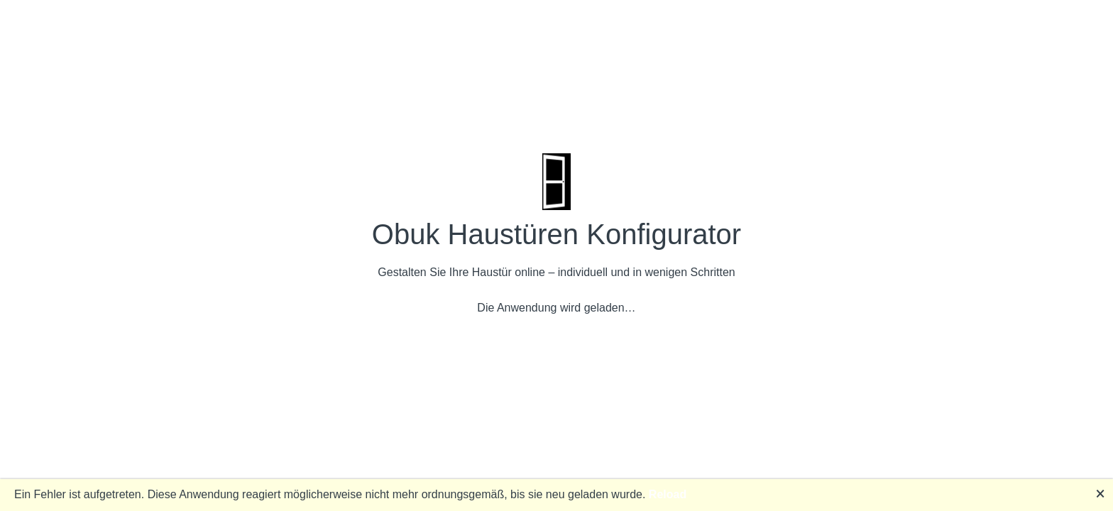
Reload (667, 494)
